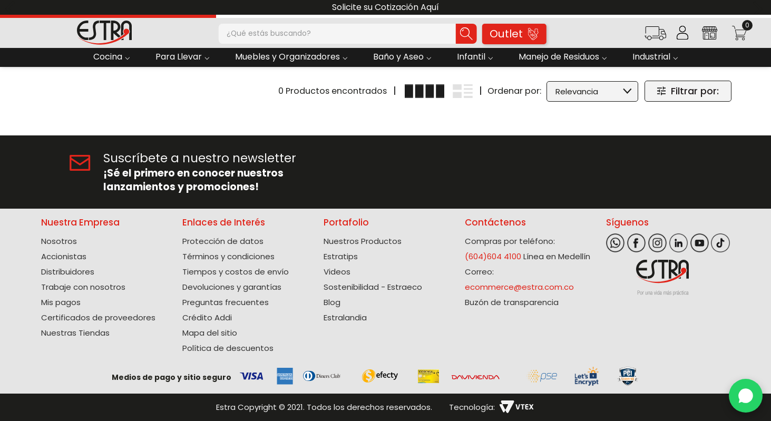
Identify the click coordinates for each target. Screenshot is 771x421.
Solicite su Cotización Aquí (385, 7)
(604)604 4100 (493, 256)
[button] (655, 36)
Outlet (514, 33)
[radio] (424, 91)
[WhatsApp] (746, 396)
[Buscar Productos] (465, 34)
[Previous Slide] (12, 8)
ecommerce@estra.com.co (519, 286)
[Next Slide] (759, 8)
